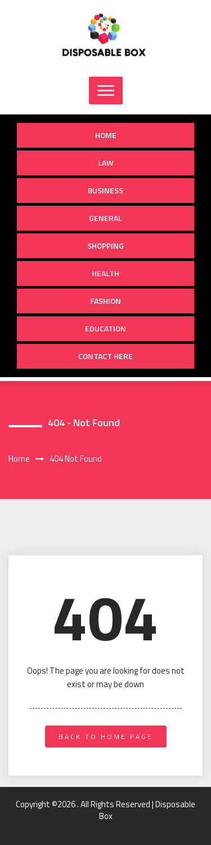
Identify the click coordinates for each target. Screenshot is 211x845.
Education (105, 328)
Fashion (105, 301)
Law (106, 163)
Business (105, 190)
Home (105, 135)
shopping (105, 245)
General (105, 218)
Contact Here (105, 356)
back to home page (106, 736)
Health (105, 273)
